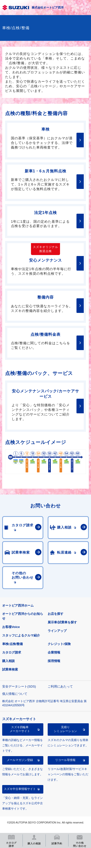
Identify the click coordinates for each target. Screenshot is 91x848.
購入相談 (8, 661)
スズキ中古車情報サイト (20, 789)
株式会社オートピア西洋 (48, 7)
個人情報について (14, 694)
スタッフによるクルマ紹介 (21, 635)
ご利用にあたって (60, 686)
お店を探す (55, 614)
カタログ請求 (11, 652)
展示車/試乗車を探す (62, 622)
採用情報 (54, 661)
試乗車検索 (10, 669)
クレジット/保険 (59, 644)
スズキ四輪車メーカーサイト (20, 729)
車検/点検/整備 (12, 644)
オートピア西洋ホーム (18, 605)
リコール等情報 (65, 760)
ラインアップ (57, 631)
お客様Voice (11, 627)
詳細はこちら (80, 140)
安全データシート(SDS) (19, 686)
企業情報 (54, 652)
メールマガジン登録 (20, 760)
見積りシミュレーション (65, 729)
